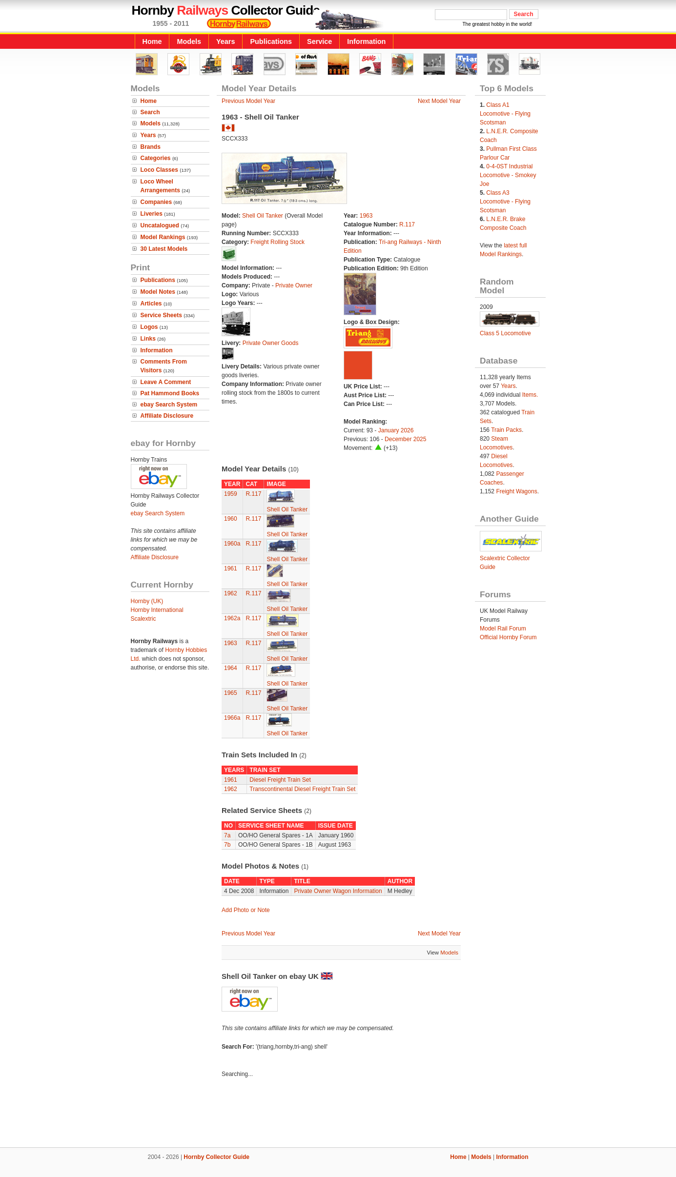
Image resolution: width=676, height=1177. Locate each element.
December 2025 (405, 439)
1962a (232, 618)
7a (227, 835)
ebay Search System (169, 404)
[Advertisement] (338, 1114)
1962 (230, 593)
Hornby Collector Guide (216, 1157)
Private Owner (293, 285)
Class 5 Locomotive (505, 333)
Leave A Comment (166, 382)
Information (366, 41)
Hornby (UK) (147, 601)
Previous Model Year (248, 101)
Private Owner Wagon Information (338, 891)
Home (152, 41)
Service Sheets (161, 315)
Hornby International (157, 610)
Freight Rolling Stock (277, 242)
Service (319, 41)
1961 (230, 568)
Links (148, 338)
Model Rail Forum (503, 628)
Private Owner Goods (271, 343)
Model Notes (158, 291)
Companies (156, 202)
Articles (151, 303)
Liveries (152, 213)
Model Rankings (163, 237)
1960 (230, 518)
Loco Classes (159, 169)
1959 (230, 493)
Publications (271, 41)
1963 (366, 215)
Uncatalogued (160, 225)
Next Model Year (439, 101)
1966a (232, 717)
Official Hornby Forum (508, 637)
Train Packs (506, 429)
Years (225, 41)
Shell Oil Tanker (262, 215)
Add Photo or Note (246, 910)
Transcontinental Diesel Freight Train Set (302, 789)
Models (189, 41)
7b (227, 844)
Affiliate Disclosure (167, 415)
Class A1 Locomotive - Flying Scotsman (505, 113)
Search (150, 112)
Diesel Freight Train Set (279, 779)
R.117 (407, 224)
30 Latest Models (164, 248)
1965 (230, 693)
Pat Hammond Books (170, 393)
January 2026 (396, 430)
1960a (232, 543)
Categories (156, 158)
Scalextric (143, 618)
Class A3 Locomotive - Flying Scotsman (505, 201)
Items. (530, 394)
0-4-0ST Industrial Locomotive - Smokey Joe (508, 175)
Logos (149, 327)
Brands (151, 146)
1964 (230, 668)
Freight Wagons (516, 491)
